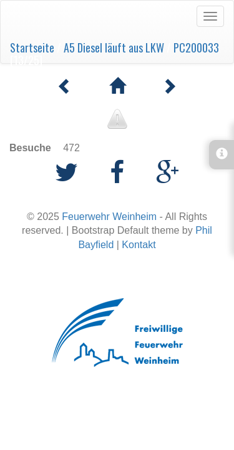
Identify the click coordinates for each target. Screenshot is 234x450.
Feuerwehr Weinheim (109, 216)
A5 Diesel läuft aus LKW (114, 47)
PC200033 (196, 47)
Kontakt (138, 244)
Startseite (32, 47)
